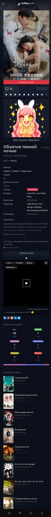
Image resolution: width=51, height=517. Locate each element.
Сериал (7, 171)
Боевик (15, 171)
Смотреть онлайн (26, 82)
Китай (14, 160)
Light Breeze (32, 203)
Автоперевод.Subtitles (37, 210)
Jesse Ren (31, 193)
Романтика (26, 171)
